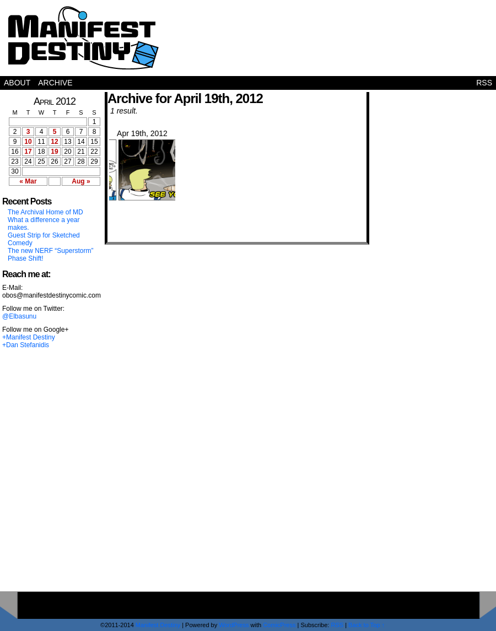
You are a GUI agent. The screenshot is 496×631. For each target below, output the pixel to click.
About (17, 82)
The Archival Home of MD (45, 212)
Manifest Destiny (83, 37)
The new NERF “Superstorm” (50, 251)
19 (54, 151)
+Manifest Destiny (28, 337)
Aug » (81, 181)
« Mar (27, 181)
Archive (55, 82)
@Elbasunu (19, 316)
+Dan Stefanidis (25, 345)
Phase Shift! (26, 258)
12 (54, 141)
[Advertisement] (447, 416)
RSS (484, 82)
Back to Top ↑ (366, 625)
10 (27, 141)
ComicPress (279, 625)
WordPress (234, 625)
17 (27, 151)
